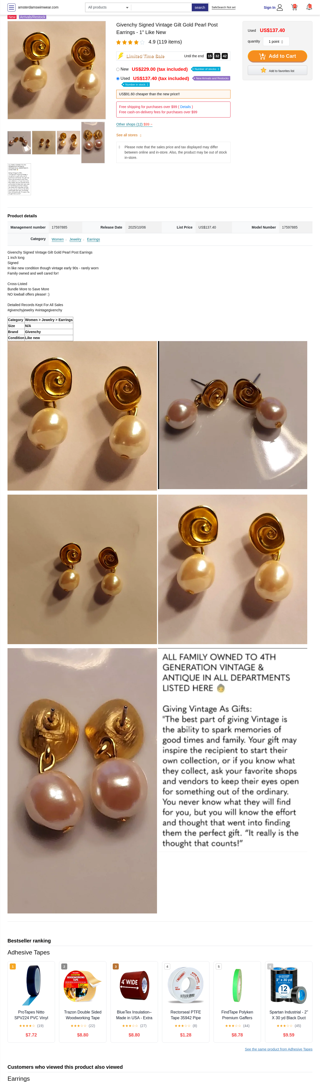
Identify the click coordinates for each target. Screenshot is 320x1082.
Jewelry (75, 239)
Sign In (270, 8)
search (200, 8)
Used (175, 81)
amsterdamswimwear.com (38, 7)
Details (185, 107)
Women (58, 239)
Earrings (93, 239)
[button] (309, 7)
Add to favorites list (277, 70)
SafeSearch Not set (224, 7)
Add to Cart (277, 56)
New (170, 69)
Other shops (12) (134, 124)
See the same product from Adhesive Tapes (278, 1049)
